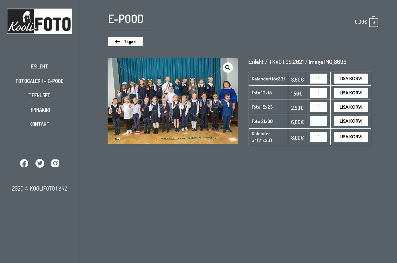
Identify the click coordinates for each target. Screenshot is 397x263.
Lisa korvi (350, 78)
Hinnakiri (39, 110)
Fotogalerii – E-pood (40, 81)
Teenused (40, 95)
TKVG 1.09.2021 (286, 61)
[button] (125, 41)
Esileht (39, 66)
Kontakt (39, 124)
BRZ (62, 188)
